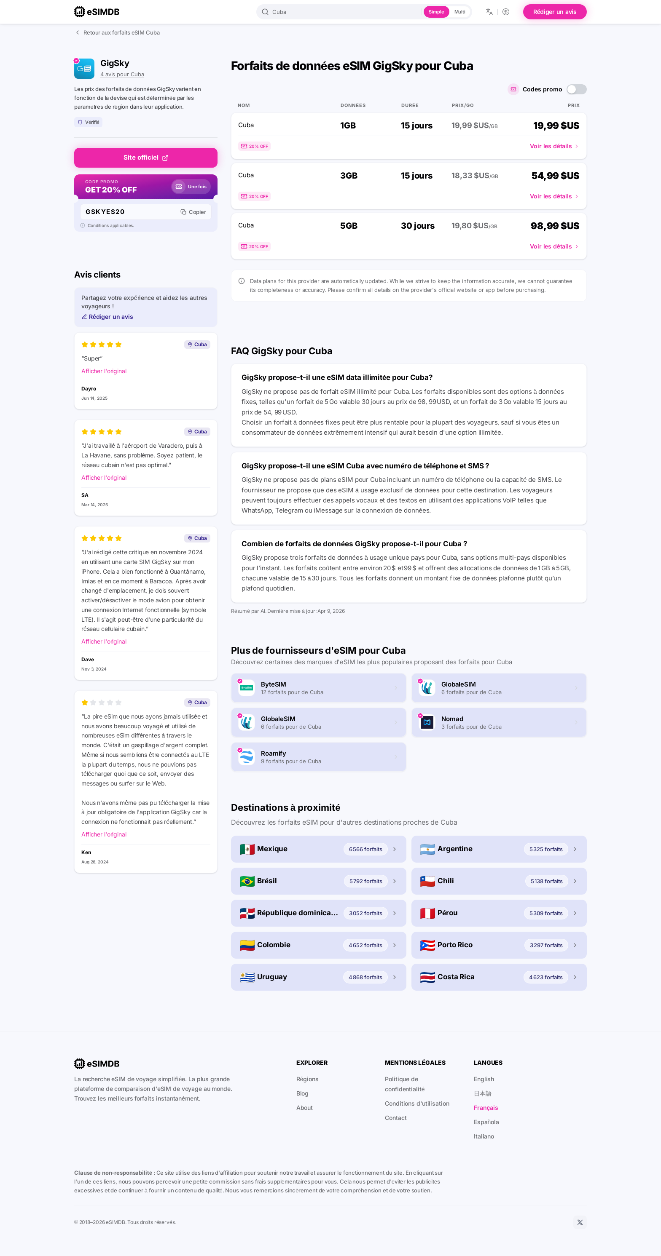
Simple (436, 12)
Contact (395, 1117)
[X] (580, 1222)
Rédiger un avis (555, 11)
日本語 (483, 1093)
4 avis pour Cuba (122, 74)
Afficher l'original (103, 370)
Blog (302, 1093)
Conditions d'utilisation (417, 1103)
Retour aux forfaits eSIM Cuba (117, 32)
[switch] (577, 89)
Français (486, 1107)
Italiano (484, 1136)
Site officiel (146, 157)
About (304, 1107)
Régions (307, 1078)
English (484, 1078)
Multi (459, 12)
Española (486, 1121)
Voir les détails (555, 146)
